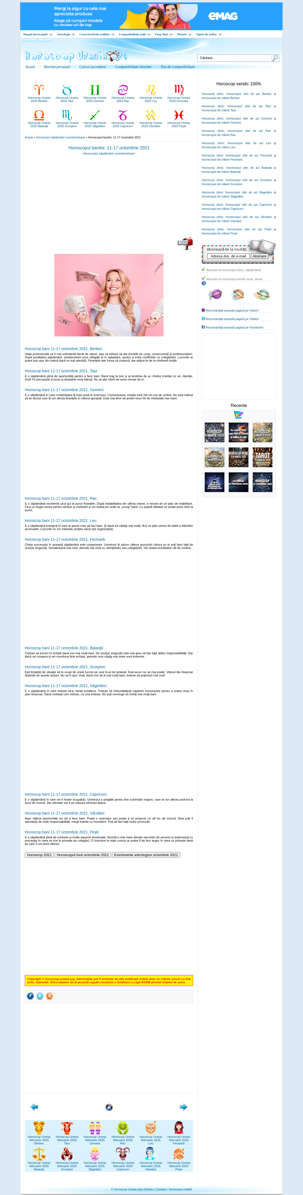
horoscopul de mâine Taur (219, 110)
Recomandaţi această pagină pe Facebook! (234, 327)
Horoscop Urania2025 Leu (150, 98)
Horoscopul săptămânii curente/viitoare (60, 137)
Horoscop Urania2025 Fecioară (179, 98)
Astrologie (66, 34)
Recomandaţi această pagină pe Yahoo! (232, 310)
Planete (184, 34)
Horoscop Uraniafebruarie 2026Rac (123, 1138)
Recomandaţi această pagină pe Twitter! (232, 319)
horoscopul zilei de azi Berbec (249, 93)
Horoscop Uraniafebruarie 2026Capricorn (123, 1164)
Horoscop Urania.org (36, 40)
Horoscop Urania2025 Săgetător (95, 123)
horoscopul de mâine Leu (219, 147)
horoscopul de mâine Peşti (219, 233)
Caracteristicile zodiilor (96, 34)
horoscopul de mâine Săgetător (222, 196)
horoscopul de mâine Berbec (221, 98)
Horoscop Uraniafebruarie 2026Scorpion (67, 1164)
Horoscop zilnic (212, 93)
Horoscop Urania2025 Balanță (39, 123)
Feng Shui (164, 34)
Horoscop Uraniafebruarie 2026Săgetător (95, 1164)
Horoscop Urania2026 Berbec (39, 98)
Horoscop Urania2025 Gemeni (95, 98)
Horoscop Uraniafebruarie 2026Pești (179, 1164)
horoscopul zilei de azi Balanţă (249, 167)
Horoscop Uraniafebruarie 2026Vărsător (150, 1164)
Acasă (29, 137)
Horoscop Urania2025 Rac (123, 98)
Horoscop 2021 (39, 855)
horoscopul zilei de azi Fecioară (249, 155)
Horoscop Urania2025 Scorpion (67, 123)
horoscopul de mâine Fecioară (222, 159)
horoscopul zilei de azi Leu (249, 143)
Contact (161, 1189)
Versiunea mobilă (180, 1189)
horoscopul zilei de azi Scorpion (249, 180)
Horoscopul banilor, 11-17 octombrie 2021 (108, 148)
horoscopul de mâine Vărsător (222, 221)
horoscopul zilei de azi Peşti (249, 229)
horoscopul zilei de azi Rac (249, 130)
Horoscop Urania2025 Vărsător (150, 123)
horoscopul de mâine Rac (219, 134)
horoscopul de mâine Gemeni (221, 122)
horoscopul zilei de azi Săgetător (248, 192)
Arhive (148, 1189)
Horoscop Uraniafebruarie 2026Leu (150, 1138)
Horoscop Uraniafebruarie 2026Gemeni (95, 1138)
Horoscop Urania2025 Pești (179, 123)
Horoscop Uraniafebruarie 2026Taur (67, 1138)
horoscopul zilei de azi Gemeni (249, 118)
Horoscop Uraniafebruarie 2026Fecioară (179, 1138)
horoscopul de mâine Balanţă (221, 171)
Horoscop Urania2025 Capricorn (123, 123)
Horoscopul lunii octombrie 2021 (83, 855)
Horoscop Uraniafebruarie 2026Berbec (39, 1138)
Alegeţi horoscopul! (37, 34)
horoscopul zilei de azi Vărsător (249, 217)
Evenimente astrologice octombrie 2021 (146, 855)
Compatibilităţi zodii (134, 34)
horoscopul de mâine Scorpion (222, 184)
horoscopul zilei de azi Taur (249, 106)
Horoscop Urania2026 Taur (67, 98)
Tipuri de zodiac (209, 34)
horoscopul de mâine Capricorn (222, 208)
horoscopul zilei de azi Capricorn (248, 204)
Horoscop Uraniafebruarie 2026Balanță (39, 1164)
